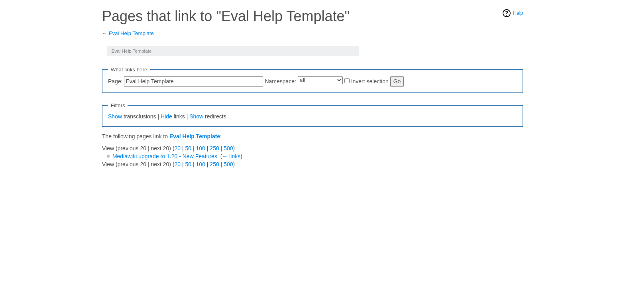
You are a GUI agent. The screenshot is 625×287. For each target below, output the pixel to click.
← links (231, 156)
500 (228, 148)
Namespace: (280, 81)
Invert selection (370, 81)
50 (188, 148)
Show (115, 116)
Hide (166, 116)
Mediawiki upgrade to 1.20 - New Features (164, 156)
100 (200, 148)
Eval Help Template (131, 33)
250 (214, 148)
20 (178, 148)
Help (518, 13)
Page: (115, 81)
